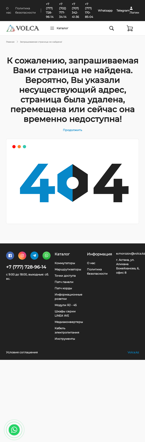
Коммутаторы (65, 263)
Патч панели (64, 282)
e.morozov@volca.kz (130, 253)
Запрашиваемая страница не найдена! (41, 42)
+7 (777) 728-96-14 (26, 267)
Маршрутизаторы (68, 269)
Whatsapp (105, 10)
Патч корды (63, 288)
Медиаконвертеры (69, 322)
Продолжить (72, 130)
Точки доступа (65, 275)
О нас (91, 263)
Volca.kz (133, 352)
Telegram (123, 10)
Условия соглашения (22, 352)
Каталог (70, 28)
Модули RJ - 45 (66, 305)
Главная (10, 42)
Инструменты (65, 339)
